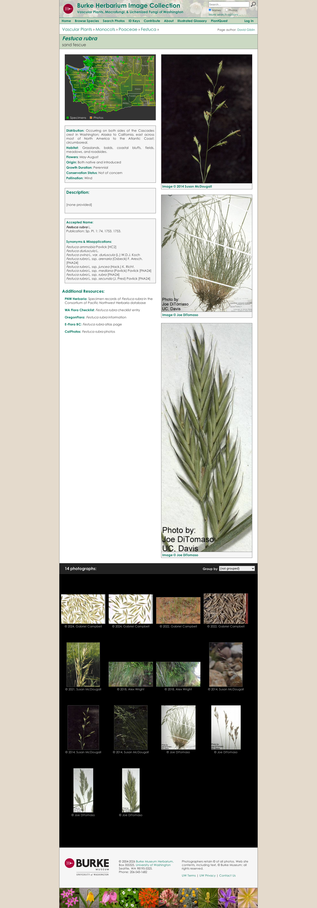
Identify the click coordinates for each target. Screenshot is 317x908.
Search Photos (114, 21)
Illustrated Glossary (192, 21)
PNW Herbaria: (76, 299)
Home (66, 21)
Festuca (148, 29)
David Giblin (246, 29)
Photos (233, 10)
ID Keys (134, 21)
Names (216, 10)
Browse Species (87, 21)
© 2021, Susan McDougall (83, 689)
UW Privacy (207, 875)
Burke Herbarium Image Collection (128, 5)
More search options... (225, 14)
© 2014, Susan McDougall (226, 689)
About (168, 21)
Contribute (152, 21)
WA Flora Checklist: (80, 310)
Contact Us (227, 875)
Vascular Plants (77, 29)
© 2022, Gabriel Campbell (178, 626)
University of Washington (153, 865)
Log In (249, 21)
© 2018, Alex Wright (130, 689)
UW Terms (189, 875)
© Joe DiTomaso (178, 752)
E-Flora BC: (73, 324)
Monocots (105, 29)
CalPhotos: (73, 331)
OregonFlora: (75, 317)
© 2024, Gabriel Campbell (83, 626)
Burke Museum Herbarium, (155, 861)
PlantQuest (219, 21)
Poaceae (128, 29)
